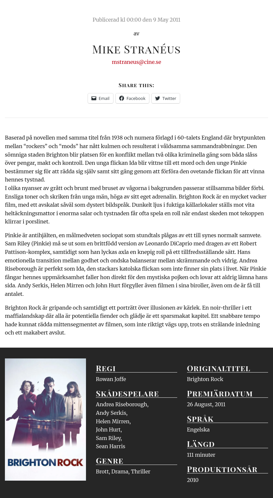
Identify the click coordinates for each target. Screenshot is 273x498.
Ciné (20, 11)
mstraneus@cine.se (136, 62)
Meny (260, 11)
